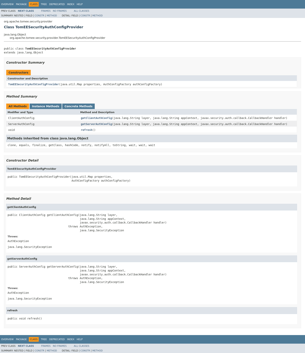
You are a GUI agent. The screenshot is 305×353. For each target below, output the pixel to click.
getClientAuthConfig (96, 118)
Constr (39, 15)
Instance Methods (45, 106)
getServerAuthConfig (96, 124)
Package (21, 4)
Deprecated (57, 4)
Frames (46, 11)
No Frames (60, 11)
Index (70, 4)
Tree (44, 4)
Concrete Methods (79, 106)
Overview (7, 4)
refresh (86, 129)
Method (52, 15)
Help (80, 4)
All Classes (81, 11)
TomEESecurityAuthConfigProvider (33, 84)
